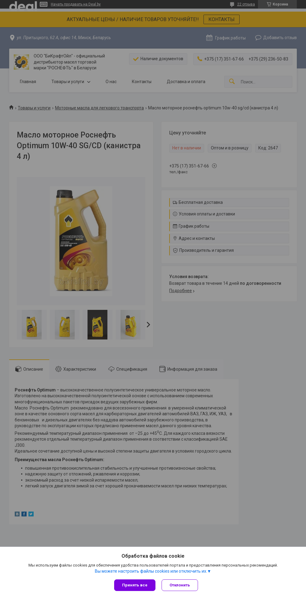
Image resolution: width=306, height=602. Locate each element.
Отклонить (180, 585)
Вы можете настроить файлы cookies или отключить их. (151, 571)
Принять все (134, 585)
